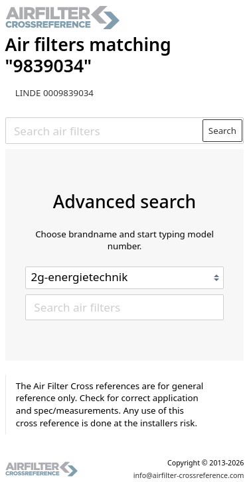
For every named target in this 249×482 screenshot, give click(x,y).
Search (222, 131)
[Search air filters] (104, 131)
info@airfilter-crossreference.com (188, 475)
